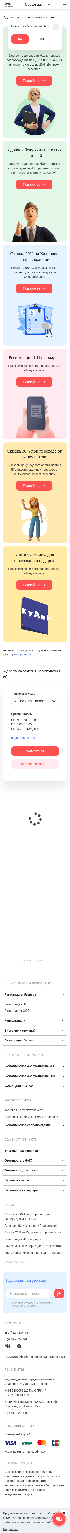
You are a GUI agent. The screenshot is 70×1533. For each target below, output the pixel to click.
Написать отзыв (35, 764)
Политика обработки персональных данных (34, 1356)
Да (20, 39)
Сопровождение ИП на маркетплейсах (31, 1116)
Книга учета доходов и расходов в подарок (34, 1252)
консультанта (22, 654)
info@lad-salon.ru (16, 1332)
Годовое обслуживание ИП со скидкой (30, 1225)
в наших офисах (33, 1451)
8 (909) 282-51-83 (23, 738)
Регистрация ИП (15, 1004)
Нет (41, 39)
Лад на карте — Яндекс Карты (35, 961)
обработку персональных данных (32, 1304)
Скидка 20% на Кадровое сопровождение (33, 1232)
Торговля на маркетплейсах (23, 1110)
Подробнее (34, 80)
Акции (9, 1204)
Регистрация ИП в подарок (23, 1239)
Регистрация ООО (17, 1010)
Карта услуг (14, 1262)
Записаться (35, 751)
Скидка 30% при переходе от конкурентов (33, 1246)
